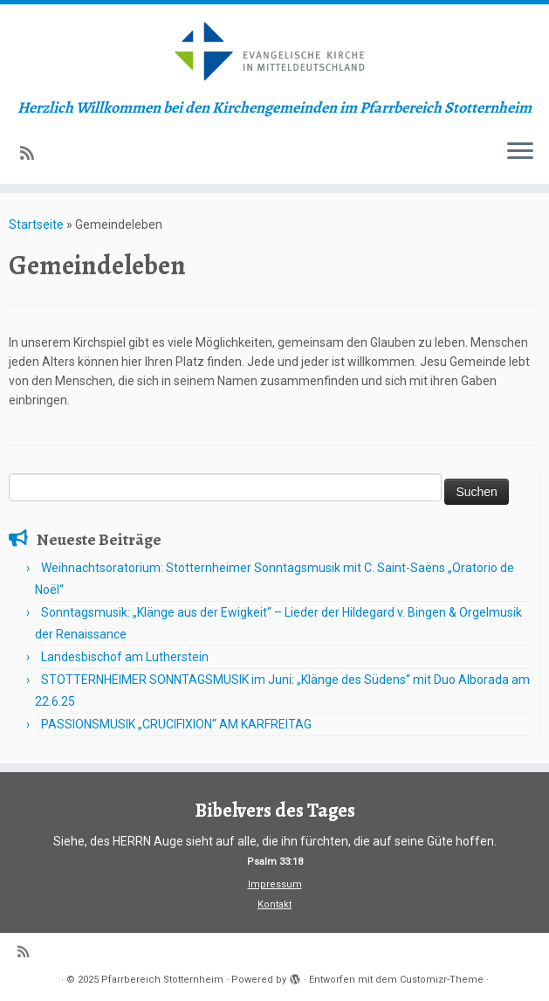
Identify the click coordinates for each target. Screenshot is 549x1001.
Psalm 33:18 (275, 861)
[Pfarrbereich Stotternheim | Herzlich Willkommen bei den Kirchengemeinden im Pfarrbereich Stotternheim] (274, 51)
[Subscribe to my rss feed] (32, 153)
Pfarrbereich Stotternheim (162, 979)
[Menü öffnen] (520, 153)
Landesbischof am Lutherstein (125, 657)
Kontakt (274, 904)
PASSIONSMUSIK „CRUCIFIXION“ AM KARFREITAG (176, 724)
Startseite (36, 224)
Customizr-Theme (442, 979)
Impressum (275, 884)
